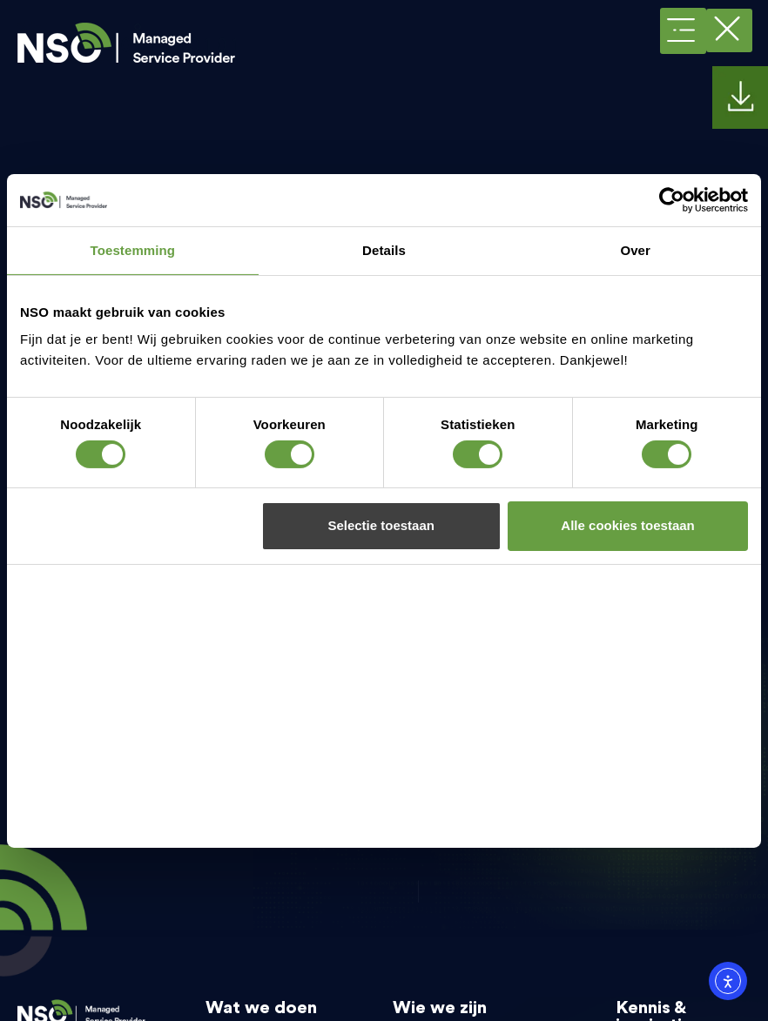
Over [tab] (635, 249)
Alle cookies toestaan (627, 525)
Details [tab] (384, 249)
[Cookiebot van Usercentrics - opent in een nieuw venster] (672, 199)
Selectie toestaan (381, 525)
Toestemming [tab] (133, 249)
